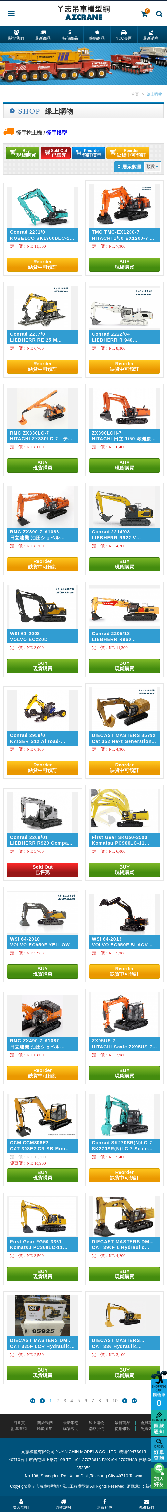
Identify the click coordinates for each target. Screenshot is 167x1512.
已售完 (62, 153)
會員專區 (148, 1423)
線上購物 (96, 1423)
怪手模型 (56, 133)
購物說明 (70, 1428)
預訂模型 (96, 153)
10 (115, 1400)
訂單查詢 (19, 1428)
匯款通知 (45, 1428)
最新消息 (70, 1423)
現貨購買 (27, 153)
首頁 (135, 94)
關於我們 (45, 1423)
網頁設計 (134, 1486)
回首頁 (19, 1423)
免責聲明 (148, 1428)
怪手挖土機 (29, 133)
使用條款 (122, 1428)
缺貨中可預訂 (136, 153)
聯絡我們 (96, 1428)
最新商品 (122, 1423)
